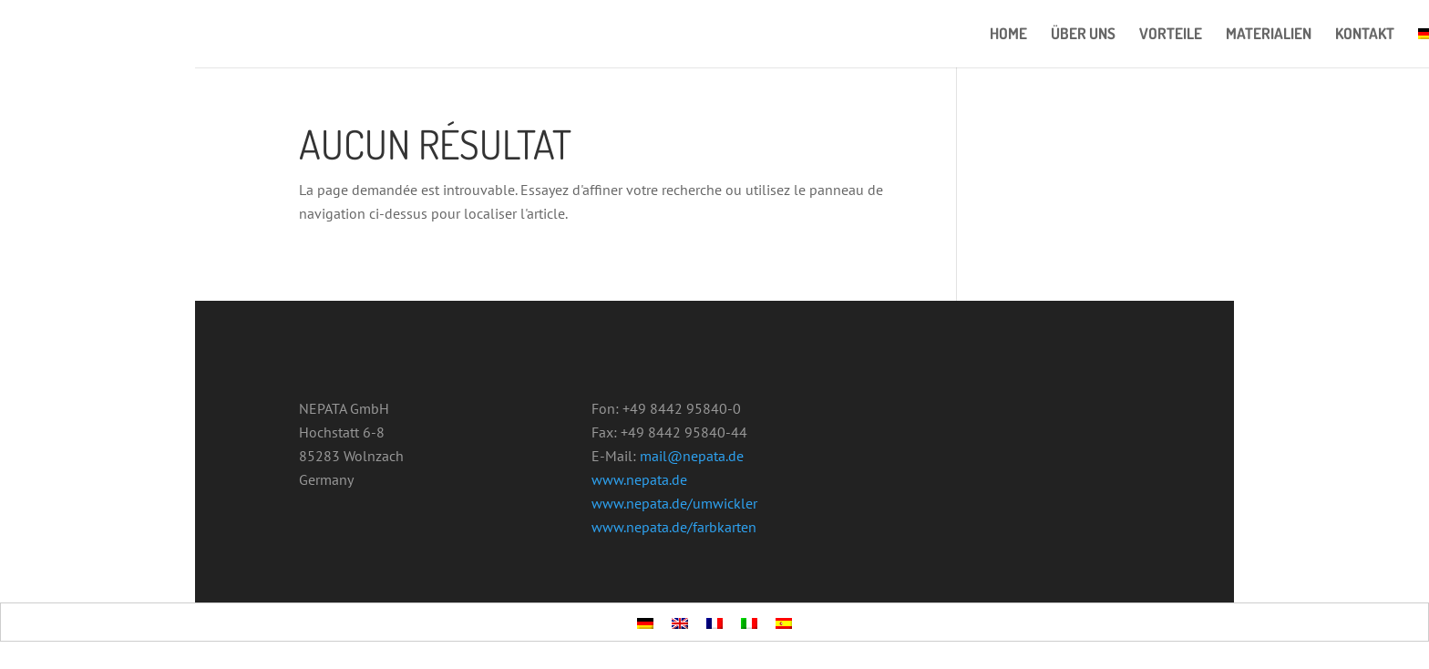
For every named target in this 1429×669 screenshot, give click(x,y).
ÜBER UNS (1083, 35)
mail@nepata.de (692, 456)
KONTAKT (1364, 35)
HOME (1008, 35)
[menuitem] (645, 622)
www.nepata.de (639, 479)
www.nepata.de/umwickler (674, 503)
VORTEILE (1170, 35)
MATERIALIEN (1268, 35)
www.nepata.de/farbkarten (673, 527)
